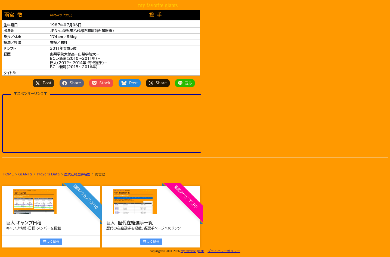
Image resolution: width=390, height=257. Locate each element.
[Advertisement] (102, 123)
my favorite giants (192, 251)
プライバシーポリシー (224, 251)
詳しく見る (51, 241)
